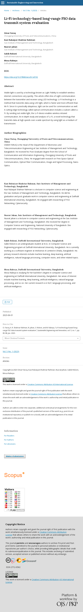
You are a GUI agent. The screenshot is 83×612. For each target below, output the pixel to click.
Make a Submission (15, 456)
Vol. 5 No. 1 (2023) (30, 10)
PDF (8, 302)
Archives (16, 10)
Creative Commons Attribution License (46, 394)
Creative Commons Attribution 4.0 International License (50, 384)
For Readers (9, 435)
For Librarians (10, 444)
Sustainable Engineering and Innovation (25, 3)
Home (6, 10)
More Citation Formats (15, 338)
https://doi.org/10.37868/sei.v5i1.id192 (21, 77)
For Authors (9, 440)
